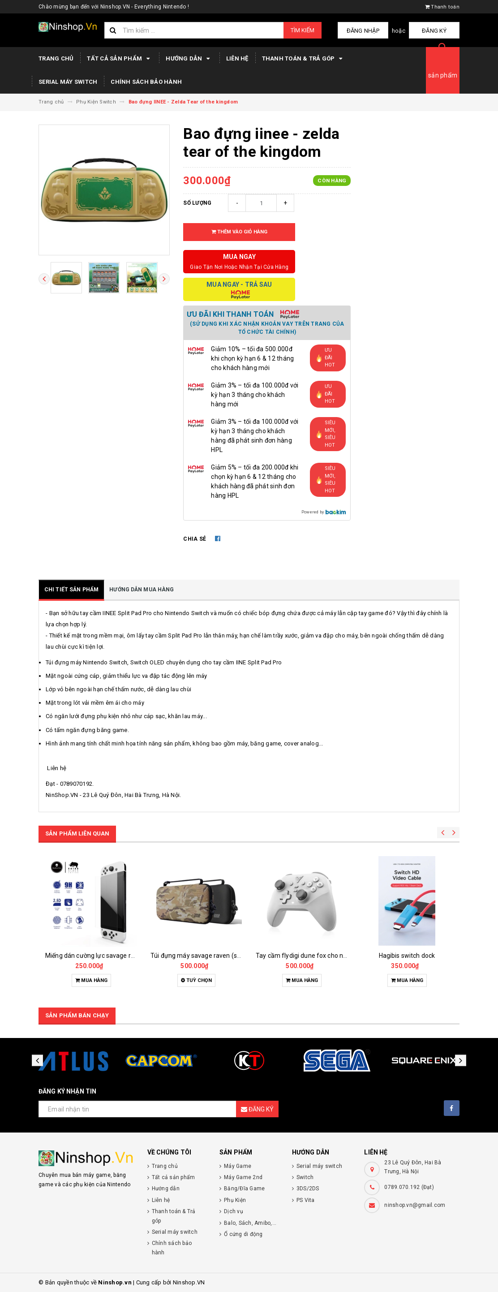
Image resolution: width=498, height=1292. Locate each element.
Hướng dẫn (189, 58)
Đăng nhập (371, 30)
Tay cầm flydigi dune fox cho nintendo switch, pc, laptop (336, 955)
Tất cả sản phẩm (119, 58)
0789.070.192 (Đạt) (409, 1187)
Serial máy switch (68, 81)
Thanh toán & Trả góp (303, 58)
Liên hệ (237, 58)
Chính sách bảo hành (146, 81)
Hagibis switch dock (407, 955)
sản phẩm (442, 75)
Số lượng (197, 203)
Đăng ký (437, 30)
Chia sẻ (194, 539)
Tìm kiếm (302, 30)
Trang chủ (56, 58)
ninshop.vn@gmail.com (414, 1205)
